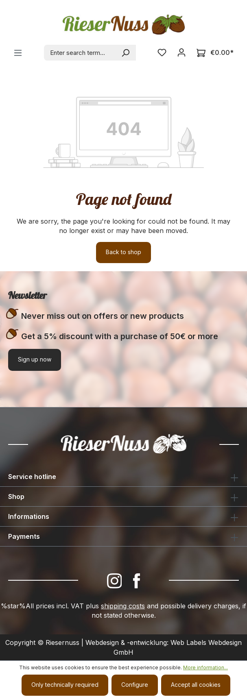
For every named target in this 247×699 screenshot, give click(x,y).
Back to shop (123, 251)
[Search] (126, 53)
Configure (134, 684)
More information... (205, 667)
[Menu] (18, 53)
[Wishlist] (162, 52)
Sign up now (34, 359)
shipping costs (123, 606)
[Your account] (181, 52)
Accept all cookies (196, 684)
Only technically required (64, 684)
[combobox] (80, 53)
